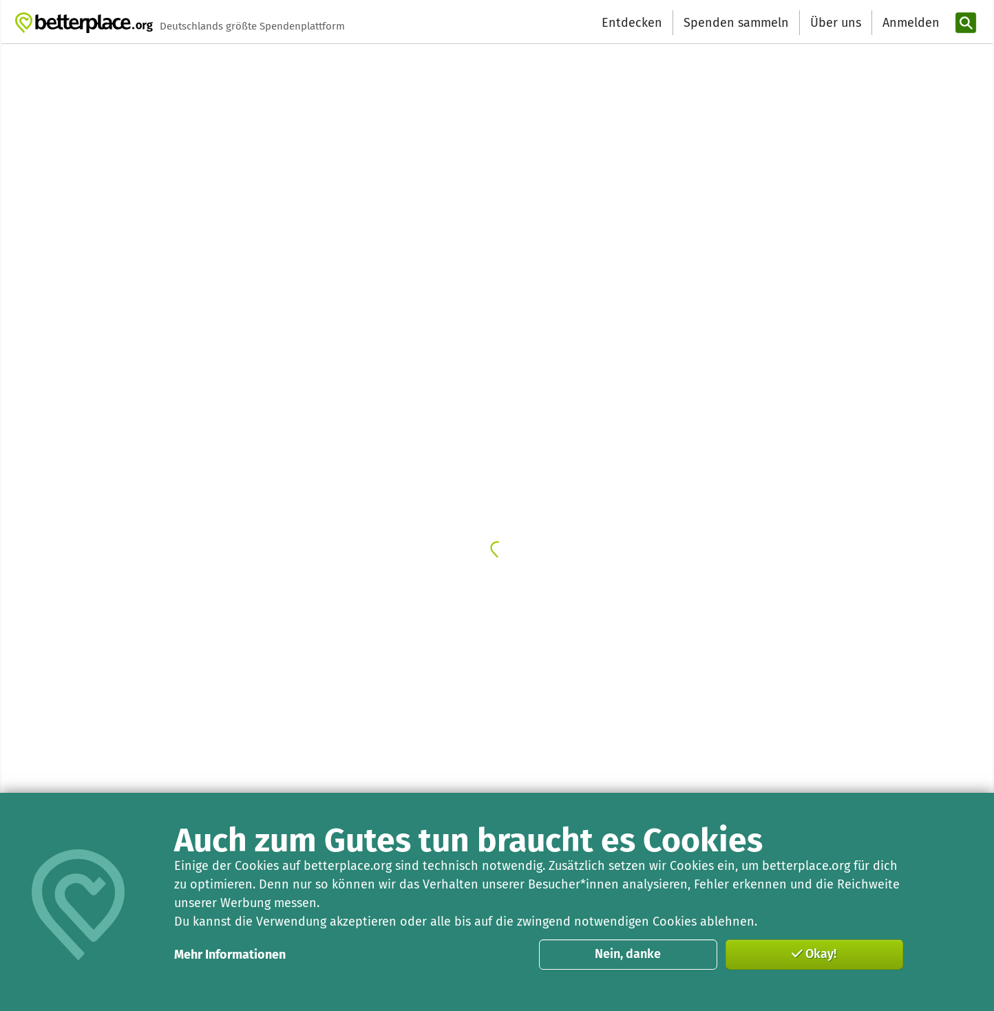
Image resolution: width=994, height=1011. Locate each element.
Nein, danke (628, 953)
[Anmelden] (909, 23)
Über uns (835, 22)
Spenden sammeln (736, 22)
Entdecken (632, 22)
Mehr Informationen (230, 954)
